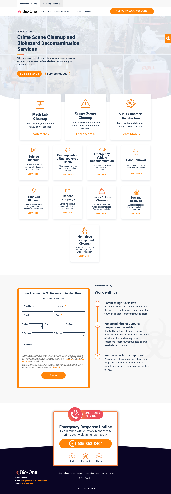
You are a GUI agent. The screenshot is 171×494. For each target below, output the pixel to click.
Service (58, 333)
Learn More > (40, 134)
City (46, 324)
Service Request (57, 73)
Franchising (89, 473)
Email (27, 315)
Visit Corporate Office (85, 488)
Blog (97, 473)
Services (43, 11)
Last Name (60, 306)
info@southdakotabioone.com (34, 480)
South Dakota (49, 61)
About (63, 11)
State (26, 324)
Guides (79, 11)
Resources (71, 11)
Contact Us (88, 11)
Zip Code (70, 324)
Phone (58, 315)
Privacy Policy (70, 360)
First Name (29, 306)
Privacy (104, 473)
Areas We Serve (54, 11)
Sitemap (112, 473)
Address (27, 333)
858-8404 (28, 483)
